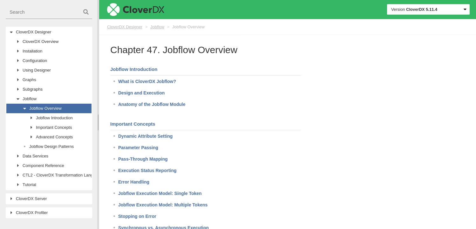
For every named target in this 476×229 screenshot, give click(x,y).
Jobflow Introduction (133, 69)
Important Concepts (132, 124)
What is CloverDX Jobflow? (147, 81)
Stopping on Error (137, 216)
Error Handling (133, 181)
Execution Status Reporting (147, 170)
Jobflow (157, 26)
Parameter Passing (138, 147)
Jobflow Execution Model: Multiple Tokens (162, 204)
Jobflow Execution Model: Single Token (160, 193)
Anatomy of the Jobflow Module (152, 104)
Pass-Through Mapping (143, 159)
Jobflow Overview (188, 26)
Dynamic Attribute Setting (145, 136)
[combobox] (49, 12)
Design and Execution (141, 92)
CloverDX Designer (124, 26)
